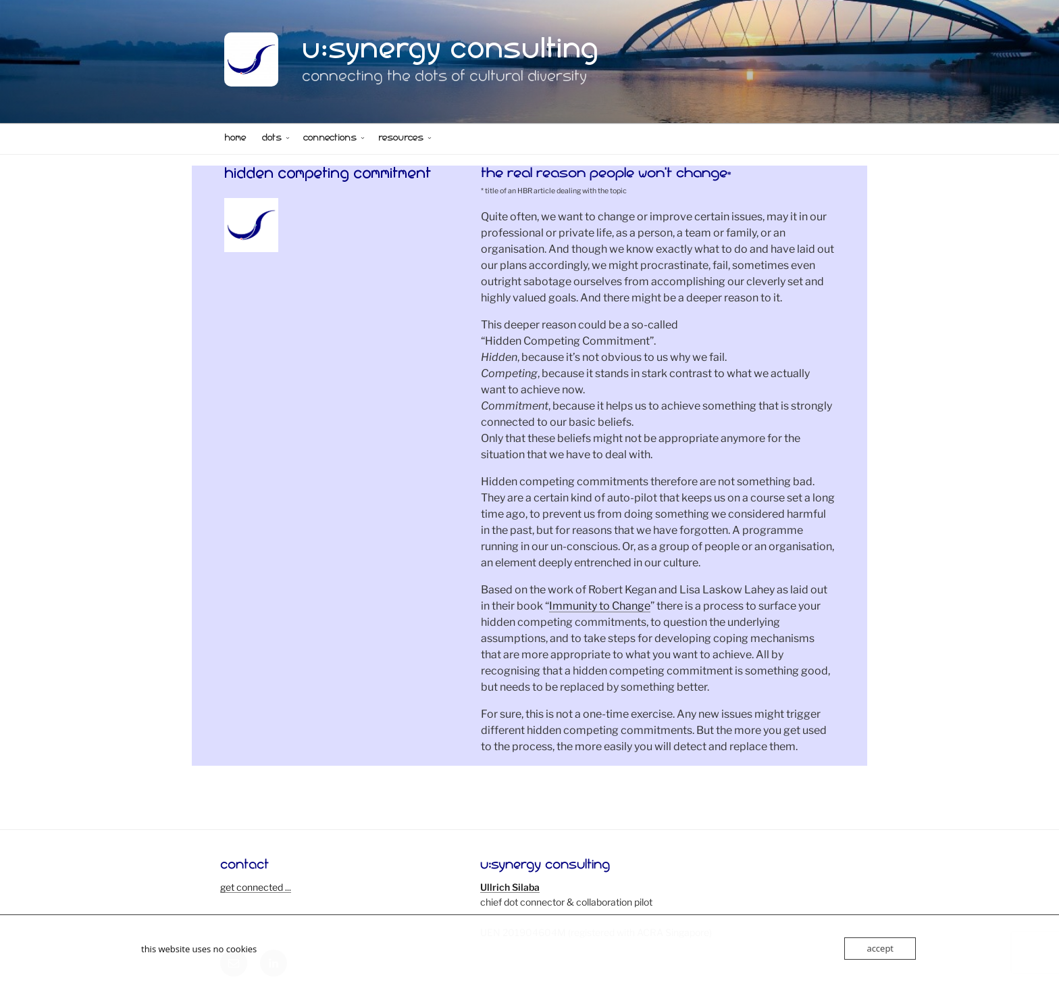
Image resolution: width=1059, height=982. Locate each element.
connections (334, 139)
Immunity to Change (599, 605)
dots (276, 139)
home (235, 139)
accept (880, 948)
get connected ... (255, 887)
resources (405, 139)
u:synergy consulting (450, 53)
